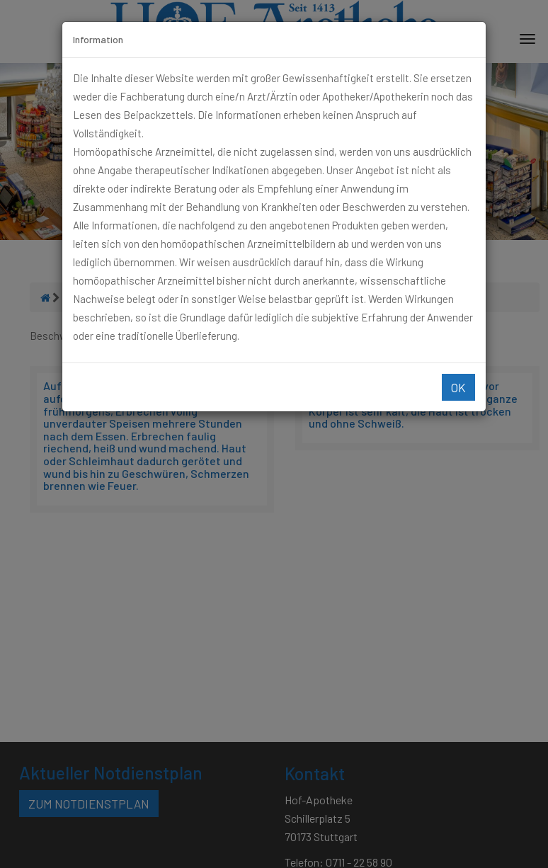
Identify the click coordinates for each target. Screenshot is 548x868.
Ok (458, 387)
